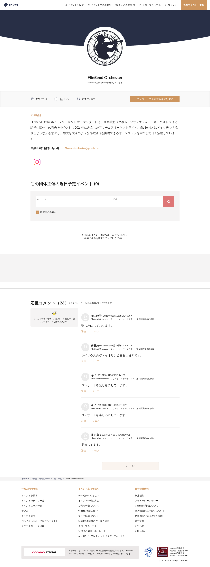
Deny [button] (170, 550)
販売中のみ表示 (48, 212)
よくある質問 (28, 515)
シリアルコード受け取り (34, 525)
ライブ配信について (88, 515)
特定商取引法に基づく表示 (148, 515)
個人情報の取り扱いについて (150, 510)
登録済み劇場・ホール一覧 (92, 531)
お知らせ (139, 525)
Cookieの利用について (146, 505)
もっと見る (130, 466)
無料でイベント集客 (193, 4)
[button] (16, 554)
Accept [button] (187, 550)
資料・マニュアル (87, 525)
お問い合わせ (142, 531)
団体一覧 (58, 478)
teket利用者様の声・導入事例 (93, 520)
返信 (83, 331)
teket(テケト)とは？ (88, 495)
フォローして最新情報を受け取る (155, 98)
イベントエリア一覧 (31, 505)
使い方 (24, 510)
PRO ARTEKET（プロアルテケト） (39, 520)
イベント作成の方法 (88, 500)
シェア (95, 331)
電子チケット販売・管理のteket (35, 478)
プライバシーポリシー (146, 500)
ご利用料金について (88, 505)
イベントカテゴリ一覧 (32, 500)
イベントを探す (29, 495)
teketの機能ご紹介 (88, 510)
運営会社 (139, 520)
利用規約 (139, 495)
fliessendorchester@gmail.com (82, 148)
